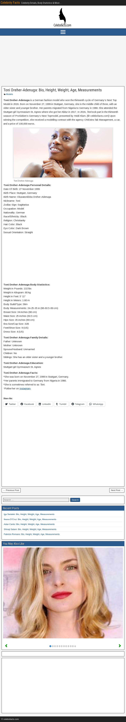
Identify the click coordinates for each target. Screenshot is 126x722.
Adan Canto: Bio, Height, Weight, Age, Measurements (29, 524)
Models (9, 94)
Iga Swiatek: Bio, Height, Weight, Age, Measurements (29, 514)
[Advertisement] (63, 61)
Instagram (25, 388)
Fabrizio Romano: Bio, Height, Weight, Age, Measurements (32, 534)
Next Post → (117, 490)
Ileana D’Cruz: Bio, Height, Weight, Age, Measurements (30, 519)
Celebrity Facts (10, 3)
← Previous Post (11, 490)
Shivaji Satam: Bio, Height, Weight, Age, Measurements (30, 529)
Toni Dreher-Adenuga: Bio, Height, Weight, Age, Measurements (52, 90)
